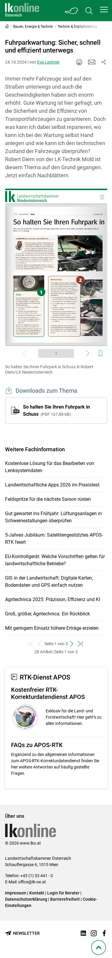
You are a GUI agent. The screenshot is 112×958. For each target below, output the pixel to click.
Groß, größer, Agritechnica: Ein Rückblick (47, 614)
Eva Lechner (48, 62)
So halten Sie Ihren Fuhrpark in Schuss (56, 410)
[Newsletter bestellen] (22, 933)
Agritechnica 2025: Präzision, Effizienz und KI (52, 599)
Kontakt (36, 893)
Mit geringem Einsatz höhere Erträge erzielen (52, 628)
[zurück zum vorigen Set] (40, 644)
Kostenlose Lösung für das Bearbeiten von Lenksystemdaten (49, 466)
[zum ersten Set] (31, 644)
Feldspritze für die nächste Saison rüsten (48, 499)
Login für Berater (63, 893)
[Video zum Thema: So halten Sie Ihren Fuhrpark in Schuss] (56, 275)
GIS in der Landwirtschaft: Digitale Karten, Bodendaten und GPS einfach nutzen (49, 581)
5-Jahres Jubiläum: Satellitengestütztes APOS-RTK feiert (54, 538)
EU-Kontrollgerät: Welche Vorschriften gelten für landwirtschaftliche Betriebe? (55, 560)
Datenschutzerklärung (26, 899)
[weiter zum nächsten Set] (72, 644)
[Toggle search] (89, 10)
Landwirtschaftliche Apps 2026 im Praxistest (52, 485)
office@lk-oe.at (32, 882)
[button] (104, 9)
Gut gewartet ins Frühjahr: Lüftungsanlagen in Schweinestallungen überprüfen (53, 517)
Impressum (15, 893)
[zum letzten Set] (81, 644)
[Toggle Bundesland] (71, 10)
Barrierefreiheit (65, 899)
